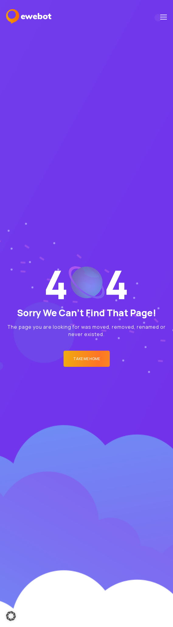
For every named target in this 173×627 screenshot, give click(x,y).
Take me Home (86, 358)
